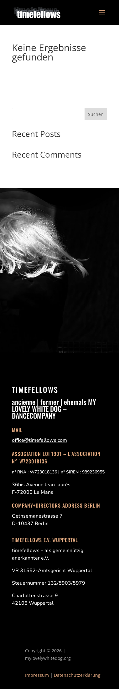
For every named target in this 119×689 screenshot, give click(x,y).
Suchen (96, 114)
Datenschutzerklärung (77, 675)
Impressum (37, 675)
